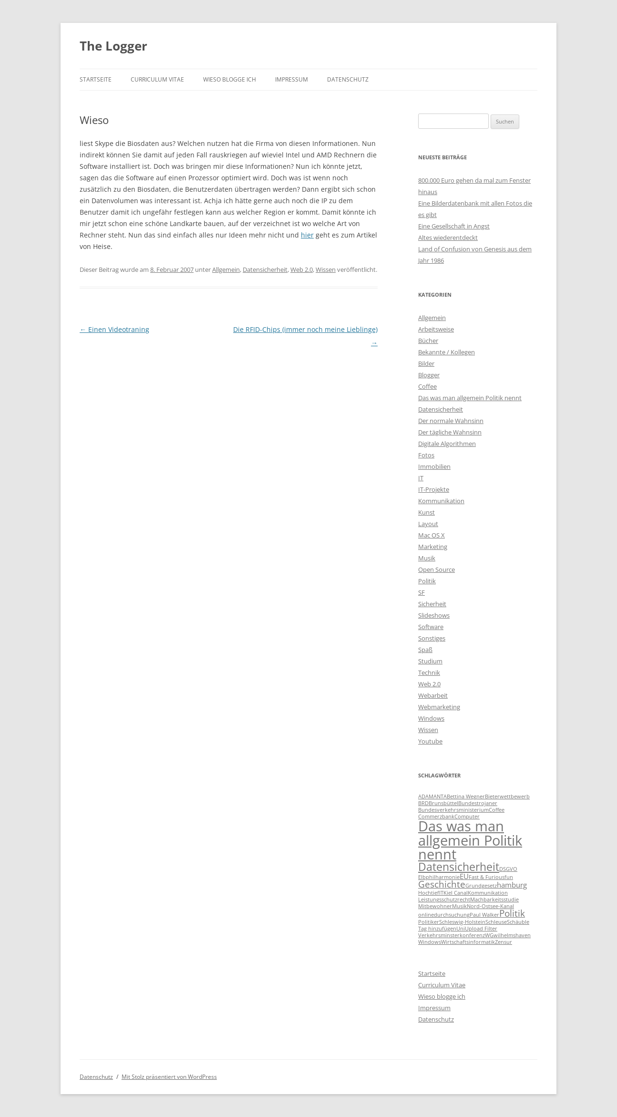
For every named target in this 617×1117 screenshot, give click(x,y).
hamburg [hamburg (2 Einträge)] (512, 884)
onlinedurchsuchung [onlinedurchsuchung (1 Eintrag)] (444, 914)
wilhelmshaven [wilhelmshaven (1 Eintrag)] (512, 935)
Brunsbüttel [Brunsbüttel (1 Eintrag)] (443, 803)
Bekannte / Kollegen (446, 352)
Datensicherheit (265, 269)
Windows (431, 718)
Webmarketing (439, 707)
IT (420, 478)
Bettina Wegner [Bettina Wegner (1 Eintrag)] (466, 796)
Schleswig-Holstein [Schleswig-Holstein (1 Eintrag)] (462, 922)
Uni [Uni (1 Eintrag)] (460, 928)
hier (307, 234)
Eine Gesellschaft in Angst (454, 226)
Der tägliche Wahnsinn (450, 432)
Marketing (432, 546)
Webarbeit (433, 695)
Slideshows (434, 615)
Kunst (426, 512)
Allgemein (226, 269)
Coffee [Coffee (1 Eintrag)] (496, 810)
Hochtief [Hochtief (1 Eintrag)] (428, 892)
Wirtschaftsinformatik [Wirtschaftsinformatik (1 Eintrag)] (468, 942)
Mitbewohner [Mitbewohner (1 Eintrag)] (435, 906)
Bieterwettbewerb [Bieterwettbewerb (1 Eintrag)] (507, 796)
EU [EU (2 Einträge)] (464, 876)
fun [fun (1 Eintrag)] (508, 877)
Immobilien (434, 466)
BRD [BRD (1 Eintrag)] (423, 803)
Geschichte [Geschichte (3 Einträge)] (441, 884)
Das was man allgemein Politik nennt (470, 397)
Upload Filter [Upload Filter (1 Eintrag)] (481, 928)
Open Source (436, 569)
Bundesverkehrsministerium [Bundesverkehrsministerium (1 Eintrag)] (453, 810)
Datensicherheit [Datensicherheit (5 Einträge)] (458, 866)
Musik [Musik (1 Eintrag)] (459, 906)
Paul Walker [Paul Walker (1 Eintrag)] (484, 914)
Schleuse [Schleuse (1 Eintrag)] (496, 922)
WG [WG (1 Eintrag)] (489, 935)
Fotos (426, 455)
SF (421, 592)
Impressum (291, 79)
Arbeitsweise (436, 329)
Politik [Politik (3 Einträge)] (512, 913)
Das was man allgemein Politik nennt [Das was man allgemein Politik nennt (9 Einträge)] (470, 840)
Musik (426, 558)
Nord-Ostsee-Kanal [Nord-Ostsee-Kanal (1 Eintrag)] (490, 906)
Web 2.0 (301, 269)
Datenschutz (348, 79)
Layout (428, 523)
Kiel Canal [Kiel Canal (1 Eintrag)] (455, 892)
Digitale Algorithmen (447, 443)
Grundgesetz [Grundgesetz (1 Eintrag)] (481, 885)
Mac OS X (431, 535)
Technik (429, 672)
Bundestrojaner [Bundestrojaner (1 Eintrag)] (477, 803)
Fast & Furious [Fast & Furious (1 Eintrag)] (486, 877)
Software (430, 626)
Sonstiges (431, 638)
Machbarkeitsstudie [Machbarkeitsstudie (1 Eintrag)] (494, 899)
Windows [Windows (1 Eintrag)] (429, 942)
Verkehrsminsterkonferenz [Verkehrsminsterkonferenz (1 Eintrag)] (451, 935)
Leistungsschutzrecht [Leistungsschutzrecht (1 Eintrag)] (444, 899)
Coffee (427, 386)
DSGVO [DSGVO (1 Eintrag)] (508, 869)
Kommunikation (441, 500)
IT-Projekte (433, 489)
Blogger (429, 375)
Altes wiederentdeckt (448, 237)
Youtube (430, 741)
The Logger (113, 45)
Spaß (425, 649)
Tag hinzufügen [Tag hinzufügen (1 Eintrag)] (437, 928)
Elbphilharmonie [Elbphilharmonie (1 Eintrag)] (439, 877)
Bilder (426, 363)
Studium (430, 661)
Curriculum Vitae (157, 79)
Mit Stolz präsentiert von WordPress (169, 1077)
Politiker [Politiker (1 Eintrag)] (428, 922)
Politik (427, 581)
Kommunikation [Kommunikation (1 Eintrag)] (488, 892)
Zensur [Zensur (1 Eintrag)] (503, 942)
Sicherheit (432, 604)
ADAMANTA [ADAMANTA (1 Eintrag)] (432, 796)
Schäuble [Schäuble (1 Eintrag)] (518, 922)
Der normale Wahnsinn (450, 420)
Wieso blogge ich (229, 79)
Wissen (326, 269)
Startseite (96, 79)
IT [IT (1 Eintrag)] (441, 892)
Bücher (428, 340)
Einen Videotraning (114, 329)
